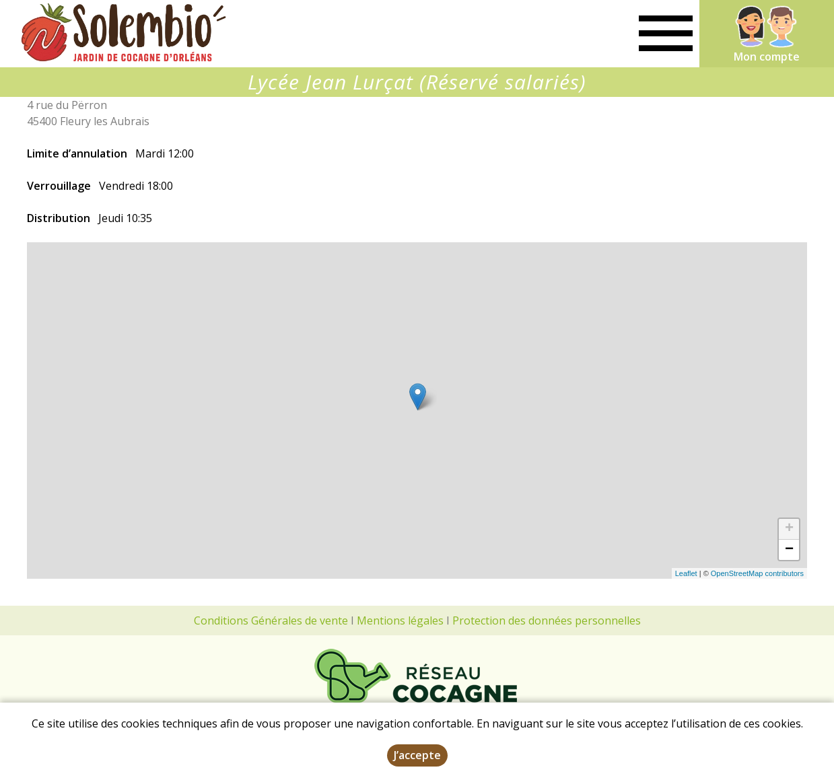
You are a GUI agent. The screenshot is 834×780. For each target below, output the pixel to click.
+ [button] (789, 529)
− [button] (789, 550)
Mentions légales (400, 620)
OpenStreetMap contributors (757, 573)
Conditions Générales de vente (271, 620)
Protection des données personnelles (546, 620)
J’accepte (417, 755)
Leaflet (686, 573)
